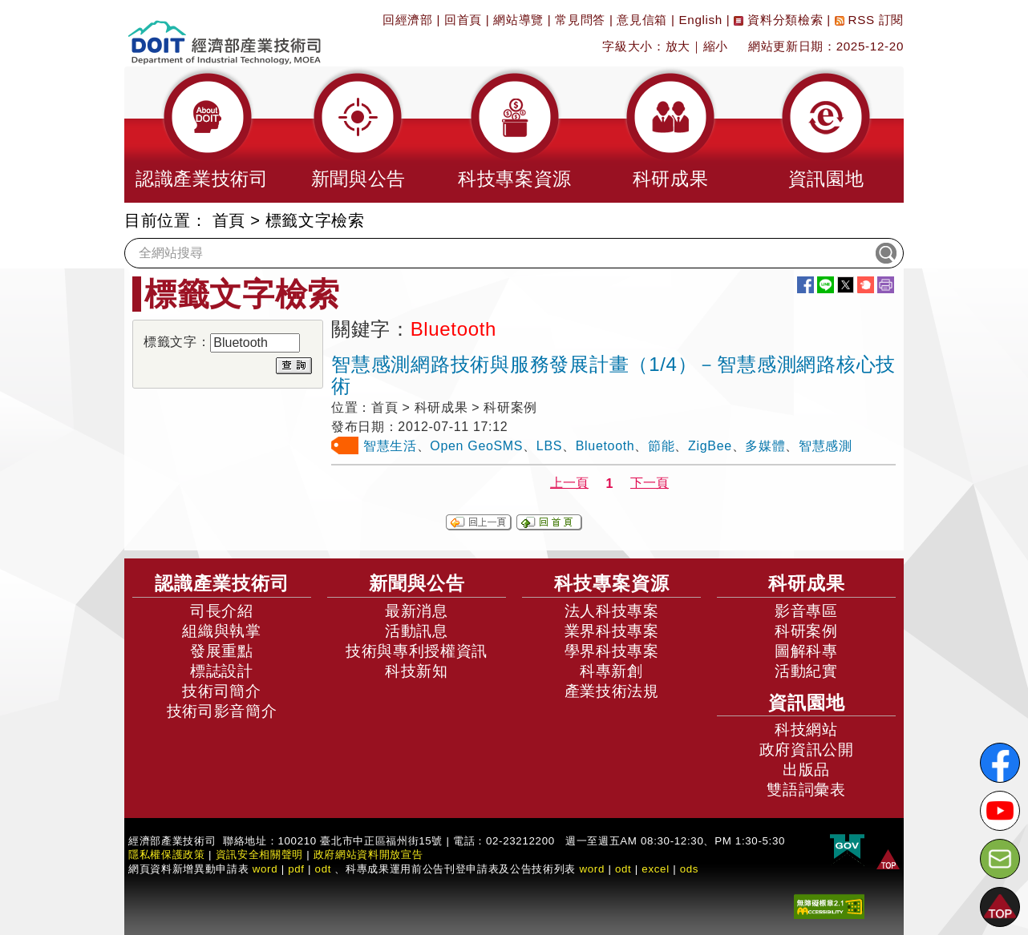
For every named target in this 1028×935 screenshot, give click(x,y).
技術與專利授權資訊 (417, 651)
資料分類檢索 (778, 19)
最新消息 (416, 611)
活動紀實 (806, 671)
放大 (678, 46)
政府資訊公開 (806, 749)
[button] (202, 134)
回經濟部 (407, 19)
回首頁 (463, 19)
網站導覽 (518, 19)
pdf (296, 869)
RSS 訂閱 (869, 19)
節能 (661, 446)
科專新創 (611, 671)
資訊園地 (806, 702)
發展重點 (221, 651)
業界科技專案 (612, 631)
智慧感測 (825, 446)
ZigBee (710, 446)
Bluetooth (605, 446)
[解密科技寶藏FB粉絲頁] (1000, 763)
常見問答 (580, 19)
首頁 (228, 220)
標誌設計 (221, 671)
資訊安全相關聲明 (259, 854)
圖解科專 (806, 651)
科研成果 (806, 583)
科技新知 (416, 671)
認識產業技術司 (222, 583)
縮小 (715, 46)
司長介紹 (221, 611)
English (700, 19)
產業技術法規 (612, 691)
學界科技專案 (612, 651)
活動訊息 (416, 631)
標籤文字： (177, 342)
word (592, 869)
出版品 (806, 769)
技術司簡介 (221, 691)
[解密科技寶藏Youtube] (1000, 811)
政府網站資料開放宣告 (368, 854)
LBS (549, 446)
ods (689, 869)
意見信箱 (642, 19)
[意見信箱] (1000, 859)
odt (323, 869)
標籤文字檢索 (315, 220)
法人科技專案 (612, 611)
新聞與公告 (417, 583)
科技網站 (806, 729)
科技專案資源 (612, 583)
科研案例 (806, 631)
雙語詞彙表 (806, 789)
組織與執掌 (221, 631)
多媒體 (765, 446)
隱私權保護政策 (166, 854)
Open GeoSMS (476, 446)
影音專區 (806, 611)
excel (655, 869)
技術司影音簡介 (222, 711)
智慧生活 (390, 446)
